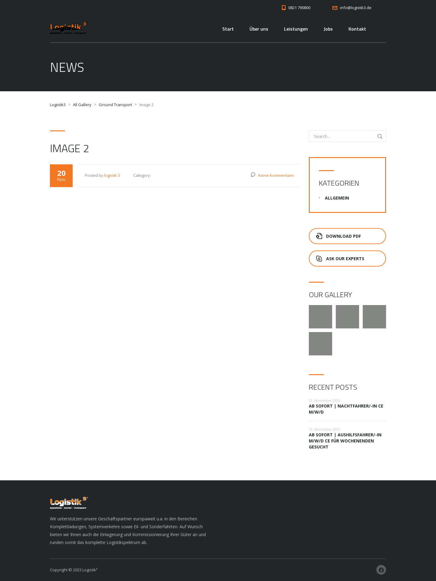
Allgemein (337, 198)
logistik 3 (112, 175)
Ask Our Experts (340, 258)
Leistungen (296, 28)
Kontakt (357, 28)
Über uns (258, 28)
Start (228, 28)
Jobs (328, 28)
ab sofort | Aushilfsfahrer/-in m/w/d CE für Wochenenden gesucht (345, 441)
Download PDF (338, 236)
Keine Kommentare (276, 175)
